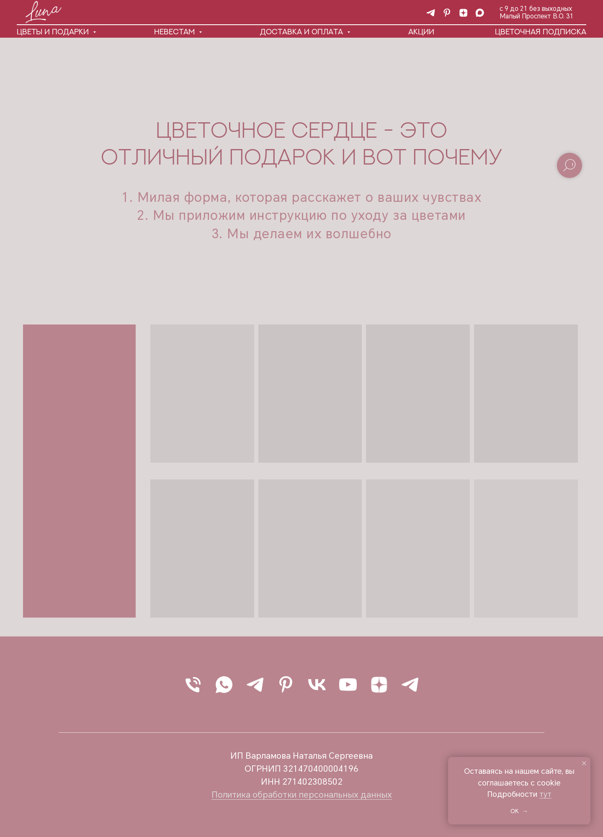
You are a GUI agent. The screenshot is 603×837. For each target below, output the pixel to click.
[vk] (317, 684)
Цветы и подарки (54, 32)
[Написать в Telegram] (255, 684)
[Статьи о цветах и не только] (463, 13)
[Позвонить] (193, 684)
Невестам (175, 32)
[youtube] (348, 684)
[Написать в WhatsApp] (224, 684)
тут (545, 794)
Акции (421, 32)
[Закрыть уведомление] (584, 763)
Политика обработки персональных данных (301, 795)
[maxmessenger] (479, 13)
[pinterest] (447, 13)
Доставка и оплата (302, 32)
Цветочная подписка (540, 32)
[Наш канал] (430, 13)
